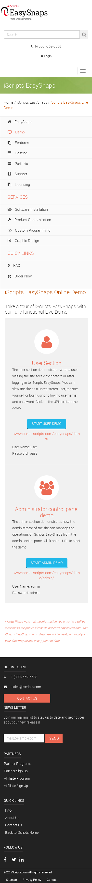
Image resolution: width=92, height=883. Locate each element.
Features (18, 142)
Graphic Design (23, 240)
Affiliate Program (17, 778)
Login (46, 56)
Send (54, 738)
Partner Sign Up (16, 771)
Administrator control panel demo (47, 511)
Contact (52, 880)
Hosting (17, 152)
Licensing (19, 184)
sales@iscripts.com (22, 686)
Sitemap (12, 880)
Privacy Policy (32, 880)
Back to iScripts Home (22, 832)
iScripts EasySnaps (32, 102)
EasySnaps (20, 121)
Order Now (20, 275)
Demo (16, 131)
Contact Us (27, 698)
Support (17, 173)
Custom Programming (29, 230)
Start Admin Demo (47, 562)
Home (8, 102)
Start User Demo (47, 423)
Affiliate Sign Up (16, 785)
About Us (12, 817)
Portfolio (18, 163)
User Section (46, 363)
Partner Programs (17, 763)
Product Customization (29, 219)
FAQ (8, 810)
